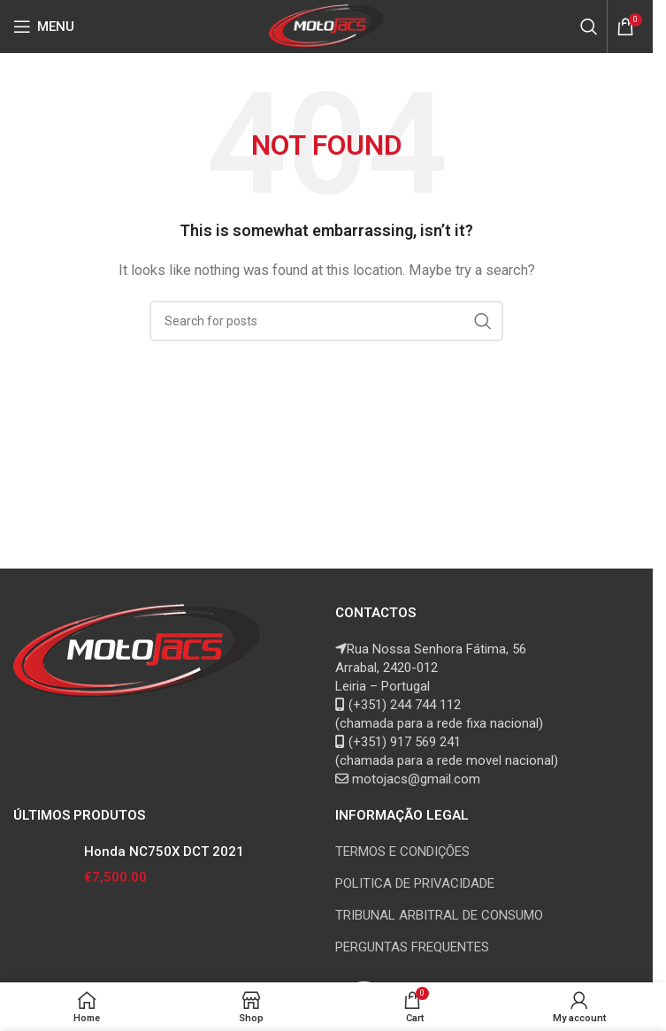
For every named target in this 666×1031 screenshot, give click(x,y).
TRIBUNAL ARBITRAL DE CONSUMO (439, 915)
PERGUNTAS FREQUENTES (412, 947)
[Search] (589, 26)
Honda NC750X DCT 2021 (164, 851)
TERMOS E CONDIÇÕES (402, 851)
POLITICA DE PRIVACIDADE (414, 883)
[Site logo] (327, 26)
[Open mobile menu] (43, 26)
